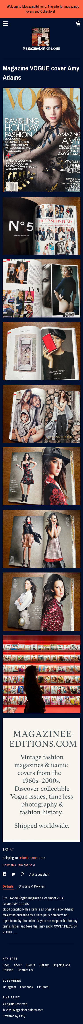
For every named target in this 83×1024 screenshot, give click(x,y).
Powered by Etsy (14, 1016)
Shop (6, 965)
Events (31, 965)
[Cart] (77, 24)
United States (28, 857)
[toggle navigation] (5, 23)
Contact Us (25, 969)
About (18, 965)
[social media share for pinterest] (23, 874)
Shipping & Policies (32, 886)
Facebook (27, 986)
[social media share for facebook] (5, 874)
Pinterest (43, 986)
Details (8, 886)
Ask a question (39, 874)
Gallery (44, 965)
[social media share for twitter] (14, 874)
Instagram (10, 986)
